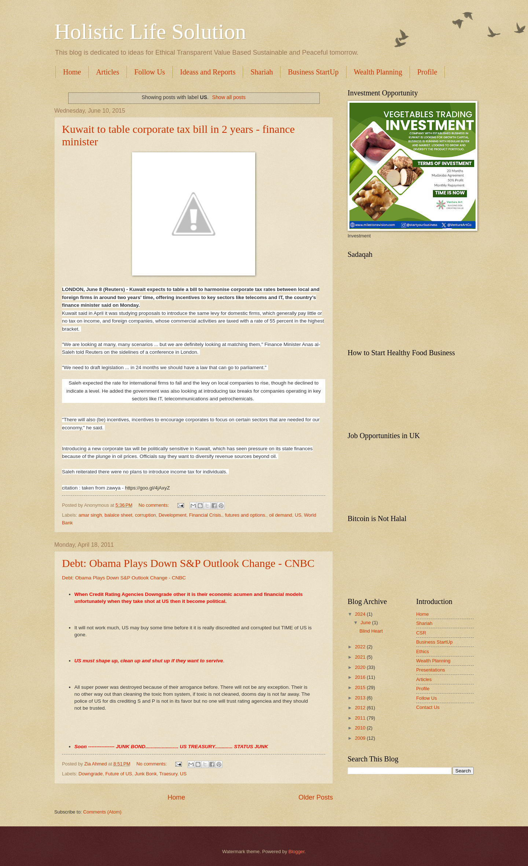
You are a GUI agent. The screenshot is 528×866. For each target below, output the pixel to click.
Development (172, 515)
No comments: (154, 505)
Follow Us (149, 72)
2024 (361, 614)
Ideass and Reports (207, 72)
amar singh (90, 515)
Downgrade (90, 773)
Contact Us (428, 707)
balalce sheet (118, 515)
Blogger (297, 851)
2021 (361, 657)
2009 (361, 738)
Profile (423, 688)
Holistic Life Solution (150, 31)
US (298, 515)
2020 (361, 667)
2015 (361, 687)
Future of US (118, 773)
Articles (107, 72)
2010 (361, 728)
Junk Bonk (146, 773)
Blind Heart (371, 631)
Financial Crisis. (205, 515)
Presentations (430, 670)
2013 (361, 698)
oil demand (280, 515)
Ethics (422, 651)
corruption (145, 515)
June (366, 622)
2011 (361, 718)
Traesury (168, 773)
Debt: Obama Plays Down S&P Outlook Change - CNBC (188, 563)
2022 (361, 647)
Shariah (261, 72)
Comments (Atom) (102, 812)
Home (72, 72)
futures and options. (245, 515)
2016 (361, 677)
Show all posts (228, 97)
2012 (361, 707)
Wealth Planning (378, 72)
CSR (421, 633)
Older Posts (315, 797)
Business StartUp (313, 72)
